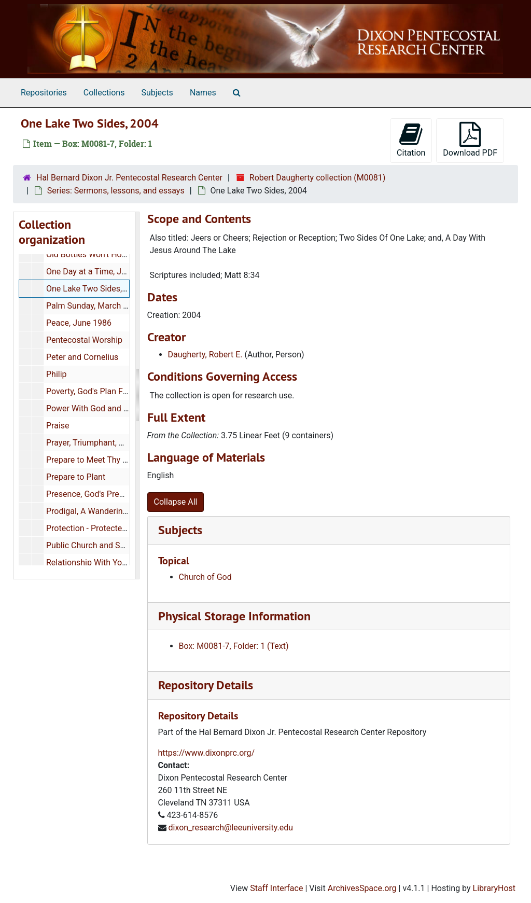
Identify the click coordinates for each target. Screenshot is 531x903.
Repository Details (205, 685)
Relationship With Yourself (94, 562)
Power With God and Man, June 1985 (114, 408)
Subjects (157, 93)
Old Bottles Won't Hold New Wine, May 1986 (126, 254)
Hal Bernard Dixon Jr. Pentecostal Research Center (129, 178)
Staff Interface (276, 888)
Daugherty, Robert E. (205, 354)
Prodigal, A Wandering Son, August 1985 (120, 511)
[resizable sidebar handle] (137, 395)
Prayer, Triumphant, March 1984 (104, 443)
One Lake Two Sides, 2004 (94, 289)
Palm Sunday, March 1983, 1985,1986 (115, 306)
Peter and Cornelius (82, 357)
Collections (104, 93)
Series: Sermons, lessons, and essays (116, 191)
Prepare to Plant (75, 477)
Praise (57, 425)
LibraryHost (494, 888)
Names (203, 93)
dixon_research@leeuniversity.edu (230, 827)
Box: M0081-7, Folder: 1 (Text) (234, 646)
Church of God (205, 577)
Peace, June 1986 (78, 323)
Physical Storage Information (234, 616)
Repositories (44, 93)
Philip (56, 374)
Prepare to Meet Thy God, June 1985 (113, 460)
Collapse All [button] (176, 502)
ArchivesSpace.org (362, 888)
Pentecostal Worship (84, 340)
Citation (411, 140)
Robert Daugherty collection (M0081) (317, 178)
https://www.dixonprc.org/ (206, 753)
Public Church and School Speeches (112, 545)
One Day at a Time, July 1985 (99, 271)
